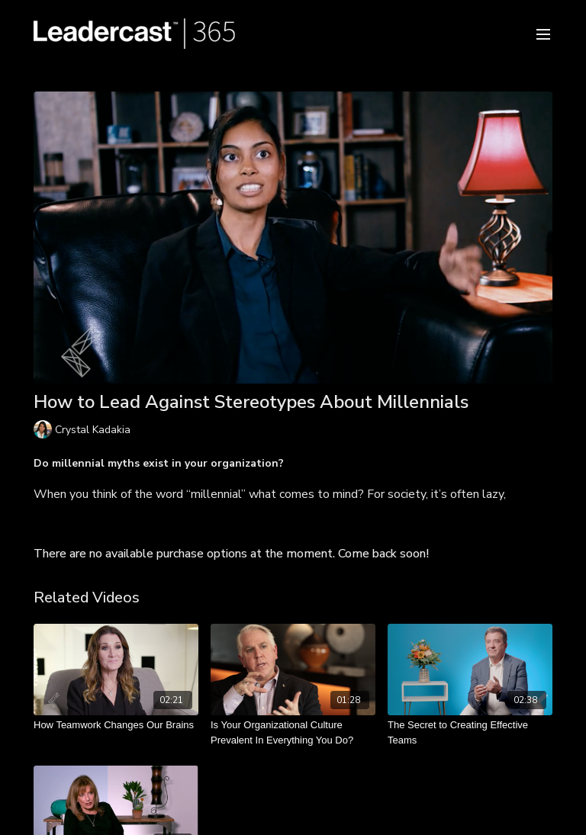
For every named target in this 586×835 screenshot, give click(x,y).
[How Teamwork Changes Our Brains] (116, 725)
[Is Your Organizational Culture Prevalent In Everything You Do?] (293, 732)
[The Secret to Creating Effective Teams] (470, 732)
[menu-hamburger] (543, 33)
